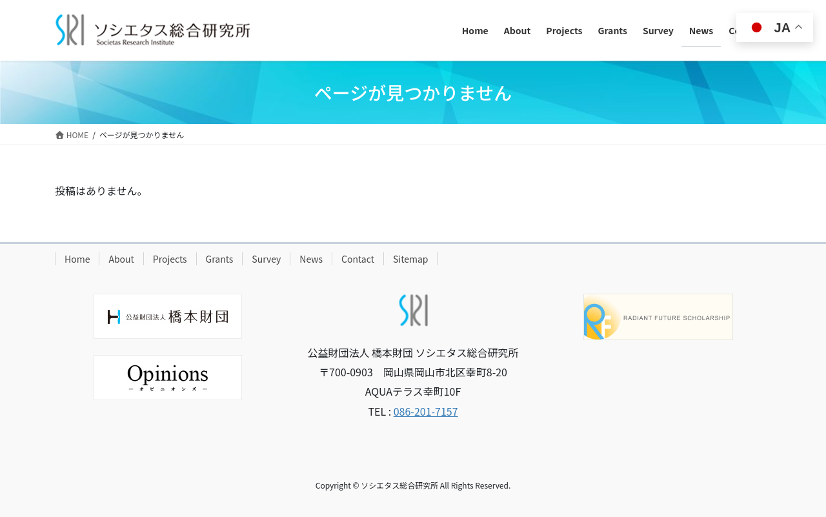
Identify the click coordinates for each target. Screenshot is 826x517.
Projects (170, 258)
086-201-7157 (426, 411)
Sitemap (410, 258)
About (121, 258)
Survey (266, 258)
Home (77, 258)
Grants (220, 258)
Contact (357, 258)
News (311, 258)
